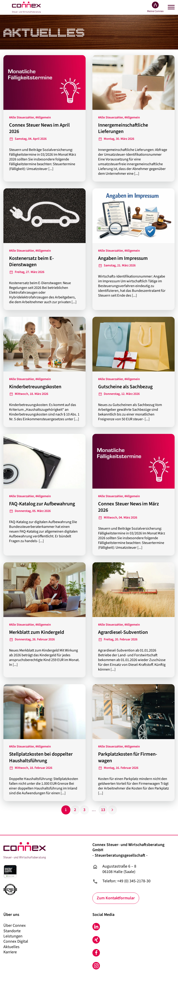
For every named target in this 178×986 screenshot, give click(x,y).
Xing (96, 940)
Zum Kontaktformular (116, 898)
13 (103, 810)
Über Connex (14, 925)
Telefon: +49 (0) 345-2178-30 (126, 881)
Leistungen (12, 936)
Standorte (12, 931)
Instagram (96, 966)
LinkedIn (96, 926)
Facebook (96, 952)
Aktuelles (11, 947)
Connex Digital (15, 941)
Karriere (10, 952)
